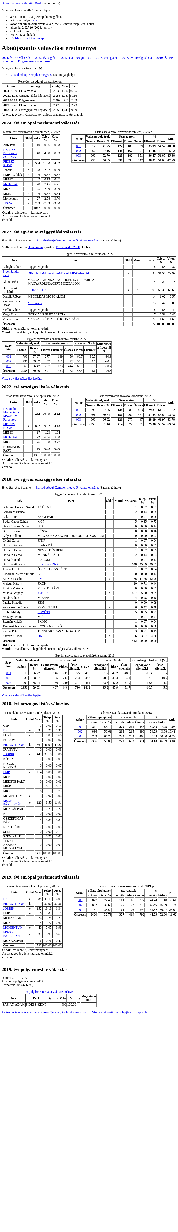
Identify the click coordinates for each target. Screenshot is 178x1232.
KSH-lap (15, 38)
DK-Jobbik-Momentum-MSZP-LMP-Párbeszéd (58, 273)
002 (78, 150)
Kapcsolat (142, 1012)
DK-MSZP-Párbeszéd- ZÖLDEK (10, 153)
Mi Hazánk (10, 184)
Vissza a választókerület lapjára (22, 378)
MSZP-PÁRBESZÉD (12, 802)
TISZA (7, 203)
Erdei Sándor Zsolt (68, 247)
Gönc (34, 20)
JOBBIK (43, 593)
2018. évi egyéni (106, 57)
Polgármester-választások (34, 61)
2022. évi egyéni (45, 57)
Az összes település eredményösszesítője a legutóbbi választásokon (44, 1012)
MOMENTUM (12, 927)
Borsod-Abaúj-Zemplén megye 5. (31, 74)
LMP (41, 578)
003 (78, 155)
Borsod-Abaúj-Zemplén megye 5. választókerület (67, 240)
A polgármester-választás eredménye (49, 991)
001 (78, 146)
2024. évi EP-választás (16, 57)
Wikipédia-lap (35, 38)
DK (40, 636)
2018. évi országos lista (137, 57)
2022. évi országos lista (76, 57)
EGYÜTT (44, 612)
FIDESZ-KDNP (9, 163)
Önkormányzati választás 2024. (22, 3)
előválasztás (35, 247)
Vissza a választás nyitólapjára (111, 1012)
